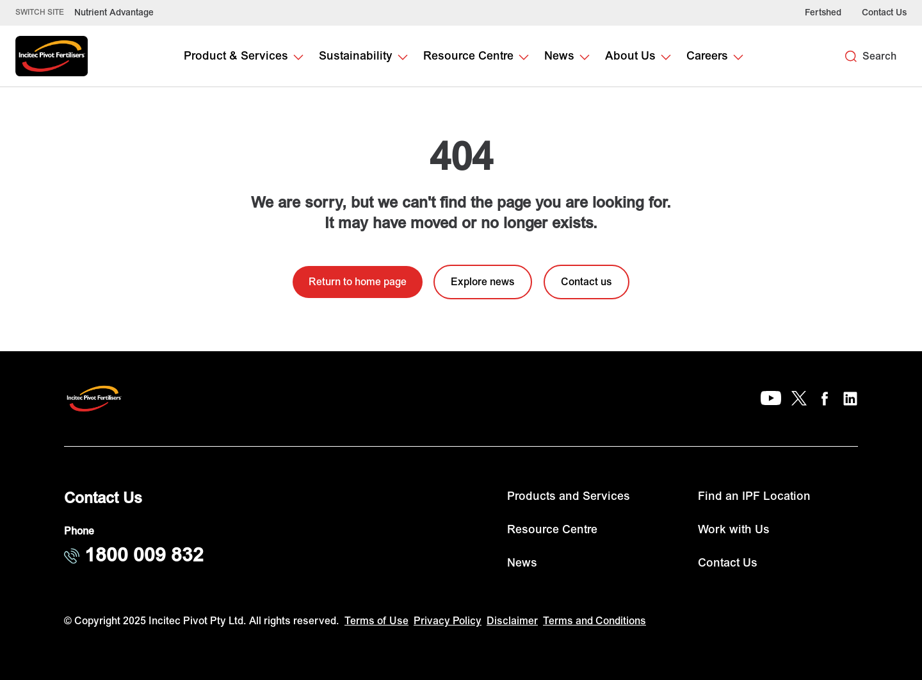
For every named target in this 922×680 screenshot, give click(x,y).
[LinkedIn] (850, 398)
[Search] (851, 56)
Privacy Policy (447, 621)
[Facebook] (824, 398)
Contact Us (884, 12)
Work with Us (734, 529)
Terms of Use (376, 621)
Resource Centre (552, 529)
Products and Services (568, 496)
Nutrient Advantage (114, 12)
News (522, 563)
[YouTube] (771, 398)
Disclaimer (512, 621)
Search (879, 56)
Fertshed (823, 12)
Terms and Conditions (594, 621)
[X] (799, 398)
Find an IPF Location (754, 496)
